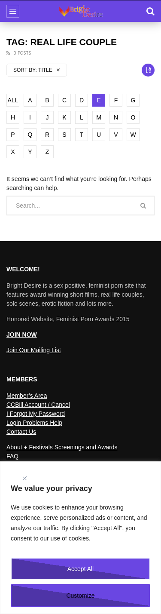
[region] (80, 537)
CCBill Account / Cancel (38, 404)
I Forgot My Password (35, 413)
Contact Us (21, 431)
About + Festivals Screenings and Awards (62, 447)
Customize (80, 595)
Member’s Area (26, 395)
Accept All (80, 568)
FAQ (12, 456)
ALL (13, 100)
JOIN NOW (21, 334)
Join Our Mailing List (33, 350)
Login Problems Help (34, 422)
